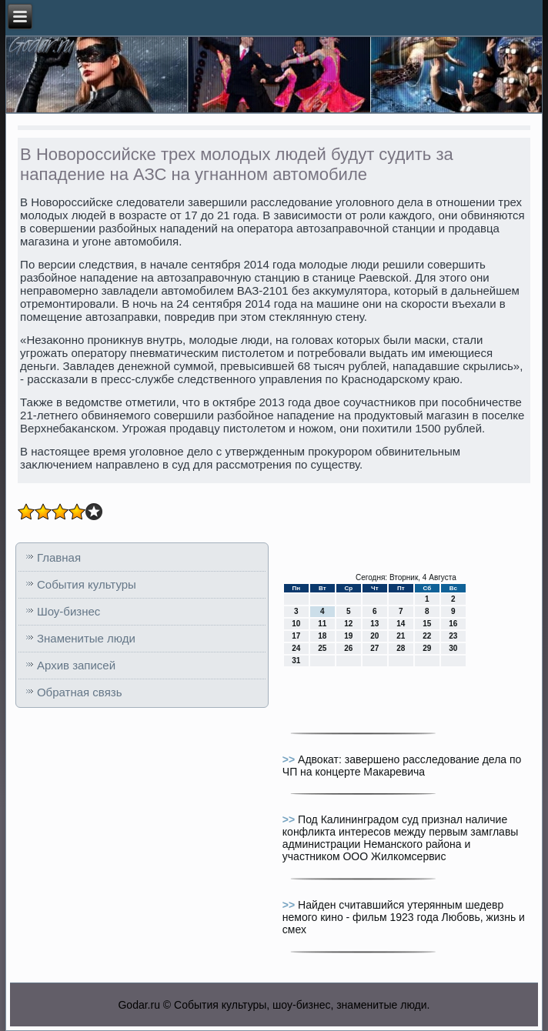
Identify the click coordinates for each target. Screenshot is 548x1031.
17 (296, 636)
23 (453, 636)
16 (453, 623)
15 (427, 623)
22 (427, 636)
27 (374, 648)
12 (348, 623)
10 (296, 623)
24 (296, 648)
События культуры (86, 584)
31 (296, 660)
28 (400, 648)
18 (322, 636)
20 (374, 636)
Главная (59, 557)
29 (427, 648)
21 (400, 636)
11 (322, 623)
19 (348, 636)
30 (453, 648)
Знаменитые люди (86, 638)
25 (322, 648)
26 (348, 648)
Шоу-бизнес (68, 611)
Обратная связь (79, 692)
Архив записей (76, 665)
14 (400, 623)
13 (374, 623)
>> (290, 759)
